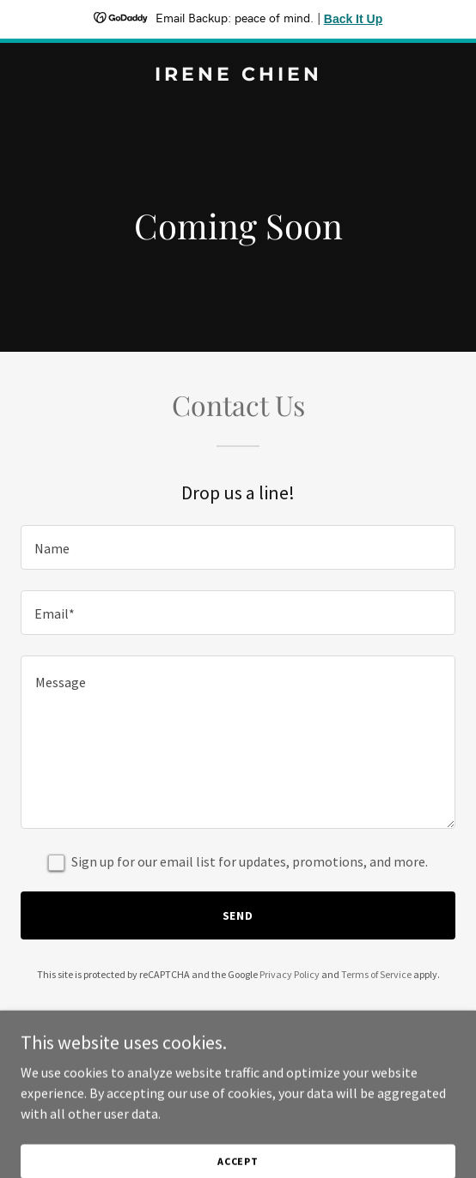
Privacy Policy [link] (289, 974)
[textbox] (238, 547)
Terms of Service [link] (376, 974)
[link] (238, 75)
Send (238, 915)
